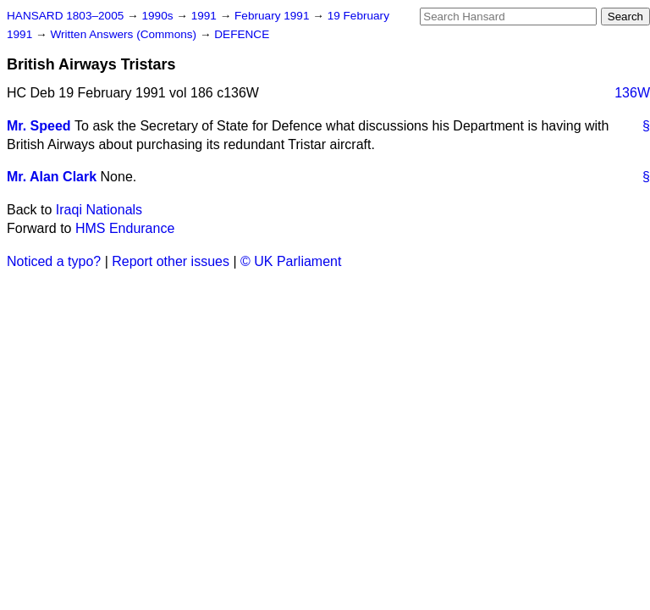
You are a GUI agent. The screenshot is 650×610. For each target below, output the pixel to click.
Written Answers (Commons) (125, 34)
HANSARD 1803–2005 (65, 15)
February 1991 (273, 15)
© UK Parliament (290, 261)
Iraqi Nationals (99, 209)
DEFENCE (241, 34)
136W (632, 93)
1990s (158, 15)
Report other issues (170, 261)
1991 (205, 15)
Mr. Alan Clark (51, 176)
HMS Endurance (124, 228)
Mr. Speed (39, 126)
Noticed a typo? (54, 261)
